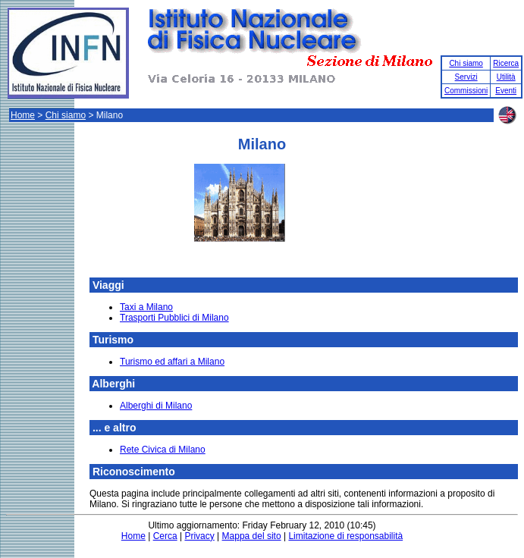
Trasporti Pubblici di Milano (174, 317)
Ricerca (506, 63)
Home (23, 115)
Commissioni (466, 90)
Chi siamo (465, 63)
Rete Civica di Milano (163, 449)
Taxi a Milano (146, 307)
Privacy (199, 536)
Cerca (165, 536)
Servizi (466, 77)
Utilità (506, 77)
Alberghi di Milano (156, 405)
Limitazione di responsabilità (345, 536)
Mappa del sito (251, 536)
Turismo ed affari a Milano (172, 361)
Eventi (505, 90)
